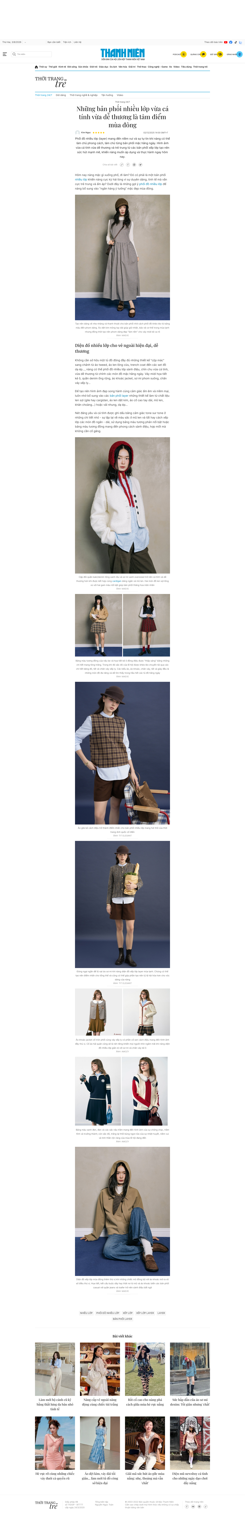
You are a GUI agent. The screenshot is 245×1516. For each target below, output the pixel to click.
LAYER (161, 1313)
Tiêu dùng (186, 67)
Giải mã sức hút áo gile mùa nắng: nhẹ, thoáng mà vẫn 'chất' (145, 1478)
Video (176, 67)
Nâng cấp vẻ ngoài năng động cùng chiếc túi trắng (100, 1402)
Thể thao (141, 67)
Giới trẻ (93, 67)
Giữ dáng (61, 95)
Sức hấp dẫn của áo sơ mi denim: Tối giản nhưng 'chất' (190, 1402)
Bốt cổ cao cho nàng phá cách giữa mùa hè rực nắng (145, 1402)
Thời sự (43, 67)
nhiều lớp (81, 179)
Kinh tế (62, 67)
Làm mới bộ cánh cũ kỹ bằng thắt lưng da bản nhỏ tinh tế (55, 1404)
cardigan (116, 581)
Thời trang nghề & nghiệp (84, 95)
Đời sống (72, 67)
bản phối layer (119, 395)
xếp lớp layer (145, 1313)
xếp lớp (128, 1313)
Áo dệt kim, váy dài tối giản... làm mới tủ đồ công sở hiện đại (100, 1478)
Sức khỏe (83, 67)
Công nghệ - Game (158, 67)
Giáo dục (103, 67)
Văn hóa (122, 67)
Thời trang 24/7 (43, 95)
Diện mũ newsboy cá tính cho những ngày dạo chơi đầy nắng (190, 1478)
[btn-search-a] (14, 54)
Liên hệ (77, 42)
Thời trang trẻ (200, 67)
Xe (170, 67)
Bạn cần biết (54, 42)
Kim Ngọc (86, 132)
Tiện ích (67, 42)
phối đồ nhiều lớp (150, 184)
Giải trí (132, 67)
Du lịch (113, 67)
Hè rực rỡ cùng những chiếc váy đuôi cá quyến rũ (55, 1476)
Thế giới (53, 67)
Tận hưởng (107, 95)
